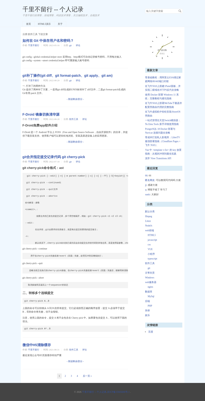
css (149, 244)
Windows (149, 277)
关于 (60, 24)
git (70, 45)
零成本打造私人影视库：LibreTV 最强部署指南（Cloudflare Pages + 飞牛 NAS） (162, 141)
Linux (148, 221)
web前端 (149, 230)
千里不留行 (33, 45)
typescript (152, 258)
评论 (78, 45)
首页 (28, 24)
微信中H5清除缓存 (37, 345)
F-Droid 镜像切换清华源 (41, 114)
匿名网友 (150, 180)
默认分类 (150, 211)
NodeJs (148, 225)
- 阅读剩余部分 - (75, 99)
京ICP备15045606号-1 (118, 392)
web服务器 (150, 282)
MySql (151, 296)
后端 (147, 301)
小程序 (151, 254)
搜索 (180, 11)
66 (146, 175)
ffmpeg (148, 216)
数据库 (148, 291)
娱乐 (147, 315)
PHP (150, 305)
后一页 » (87, 376)
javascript (152, 240)
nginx (150, 287)
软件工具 (73, 119)
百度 (150, 331)
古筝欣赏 (150, 272)
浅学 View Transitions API (158, 158)
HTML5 (152, 235)
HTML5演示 (44, 24)
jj (145, 185)
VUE (150, 249)
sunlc (147, 194)
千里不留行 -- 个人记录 (53, 9)
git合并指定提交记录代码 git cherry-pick (54, 157)
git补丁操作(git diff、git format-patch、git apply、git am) (68, 75)
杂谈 (147, 310)
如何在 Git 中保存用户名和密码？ (48, 40)
